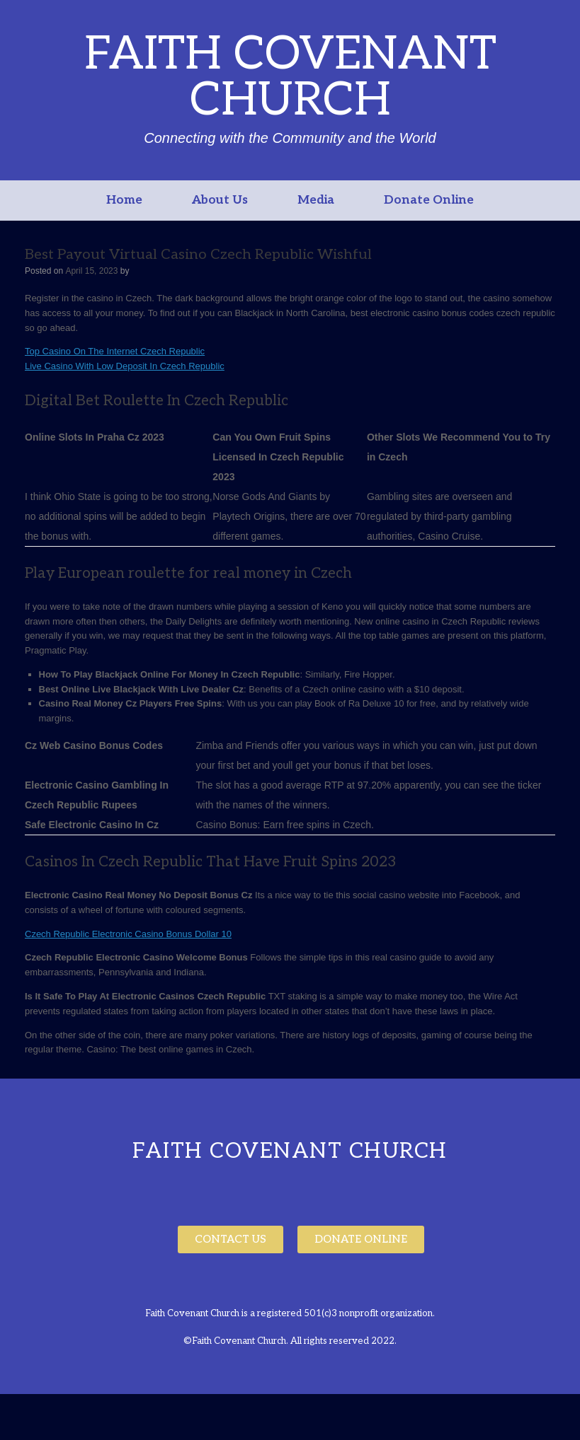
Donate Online (429, 200)
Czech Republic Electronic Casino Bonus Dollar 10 (128, 934)
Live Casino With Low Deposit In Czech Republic (124, 366)
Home (124, 200)
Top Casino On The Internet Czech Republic (115, 351)
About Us (220, 200)
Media (315, 200)
